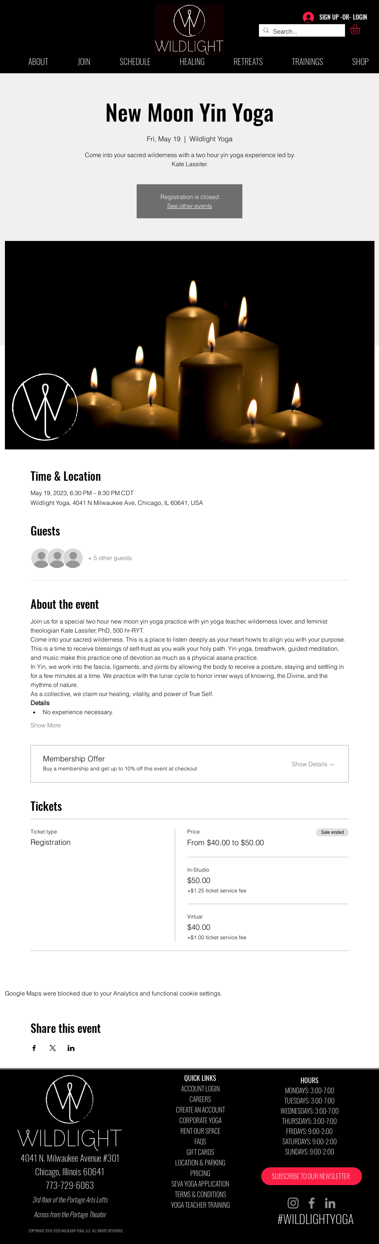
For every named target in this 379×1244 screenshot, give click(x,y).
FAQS (200, 1141)
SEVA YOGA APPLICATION (200, 1183)
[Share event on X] (52, 1048)
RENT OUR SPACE (200, 1131)
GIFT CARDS (200, 1152)
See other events (189, 206)
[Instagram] (293, 1203)
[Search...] (301, 31)
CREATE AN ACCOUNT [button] (200, 1109)
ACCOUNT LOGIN (200, 1088)
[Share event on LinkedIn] (71, 1048)
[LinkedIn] (330, 1203)
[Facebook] (311, 1203)
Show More (46, 725)
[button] (361, 29)
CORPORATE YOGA (200, 1120)
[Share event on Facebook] (34, 1048)
